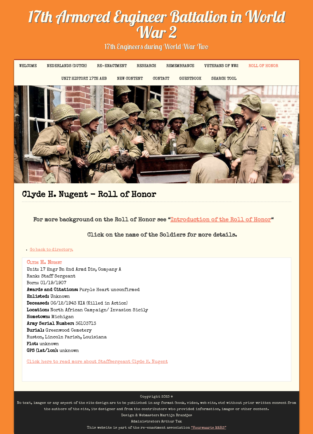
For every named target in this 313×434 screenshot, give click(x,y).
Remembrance (180, 66)
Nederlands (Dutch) (67, 66)
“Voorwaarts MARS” (208, 428)
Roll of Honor (263, 66)
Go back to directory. (51, 250)
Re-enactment (111, 66)
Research (146, 66)
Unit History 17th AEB (84, 79)
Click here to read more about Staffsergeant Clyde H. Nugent (97, 362)
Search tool (223, 79)
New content (130, 79)
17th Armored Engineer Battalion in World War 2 (156, 24)
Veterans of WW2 (221, 66)
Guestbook (190, 79)
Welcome (28, 66)
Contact (161, 79)
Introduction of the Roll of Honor (220, 220)
